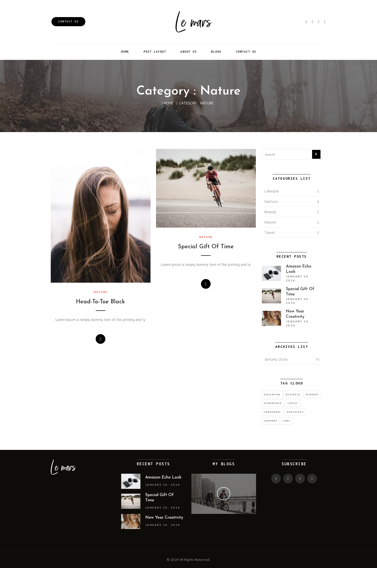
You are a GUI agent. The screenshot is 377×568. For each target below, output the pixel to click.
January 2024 (276, 359)
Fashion (271, 201)
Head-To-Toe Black (100, 302)
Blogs (216, 51)
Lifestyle (271, 191)
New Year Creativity (164, 518)
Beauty (270, 212)
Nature (100, 292)
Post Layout (155, 51)
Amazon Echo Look (163, 477)
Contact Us (68, 21)
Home (125, 51)
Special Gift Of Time (206, 247)
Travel (269, 232)
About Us (188, 51)
